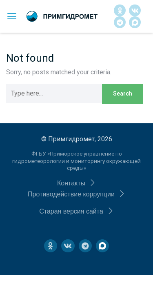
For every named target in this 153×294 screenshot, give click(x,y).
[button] (76, 183)
